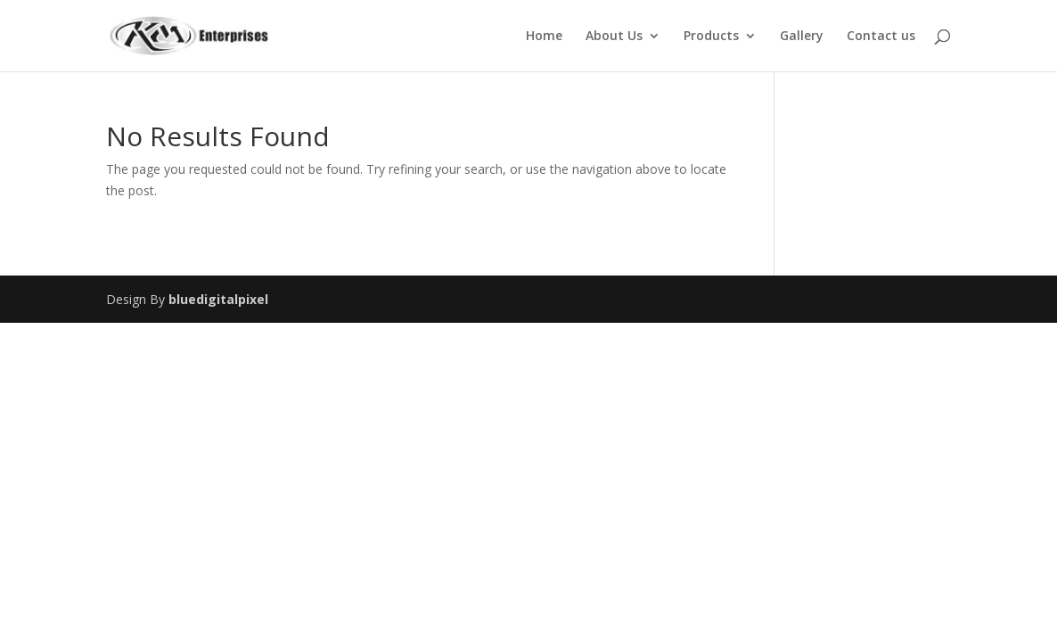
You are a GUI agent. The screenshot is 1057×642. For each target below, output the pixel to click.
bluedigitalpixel (218, 299)
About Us (614, 36)
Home (544, 36)
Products (711, 36)
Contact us (881, 36)
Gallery (801, 36)
